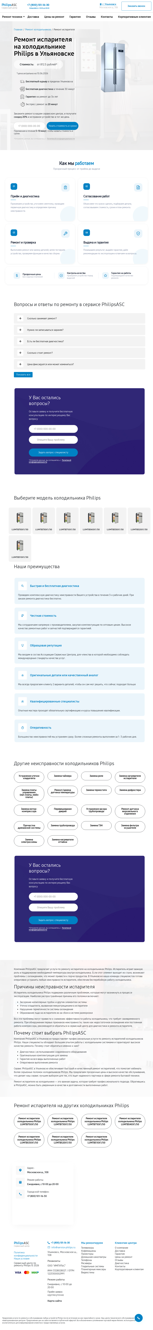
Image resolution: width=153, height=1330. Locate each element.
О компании (121, 1247)
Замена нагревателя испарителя (130, 777)
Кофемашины (88, 1250)
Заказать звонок (136, 6)
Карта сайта (55, 1300)
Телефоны (86, 1260)
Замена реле (96, 775)
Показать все (23, 374)
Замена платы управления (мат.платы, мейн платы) (29, 794)
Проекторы (87, 1253)
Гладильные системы (92, 1266)
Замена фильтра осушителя (130, 826)
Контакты (107, 16)
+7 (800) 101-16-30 (37, 1196)
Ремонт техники (12, 16)
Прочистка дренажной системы (29, 826)
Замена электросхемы (29, 840)
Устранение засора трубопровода (96, 810)
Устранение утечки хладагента (29, 777)
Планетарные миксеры (93, 1269)
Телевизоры (87, 1247)
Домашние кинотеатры (93, 1257)
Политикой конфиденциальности (61, 139)
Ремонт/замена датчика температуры (63, 791)
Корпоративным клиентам (134, 16)
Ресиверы (86, 1263)
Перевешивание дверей (63, 810)
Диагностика (122, 1263)
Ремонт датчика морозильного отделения (130, 811)
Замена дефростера (130, 790)
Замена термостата (96, 790)
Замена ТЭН (96, 825)
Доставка (33, 16)
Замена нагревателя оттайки (63, 840)
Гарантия (75, 16)
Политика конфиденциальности (26, 1254)
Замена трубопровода (63, 825)
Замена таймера (62, 775)
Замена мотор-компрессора (29, 810)
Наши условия (21, 1258)
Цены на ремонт (54, 16)
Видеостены (87, 1272)
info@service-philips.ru (63, 1247)
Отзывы (91, 16)
